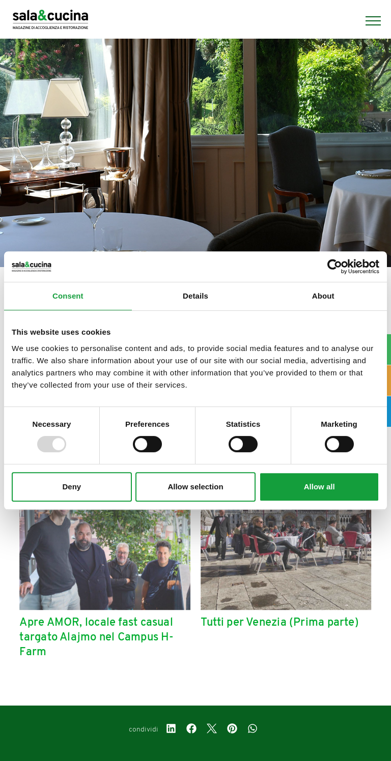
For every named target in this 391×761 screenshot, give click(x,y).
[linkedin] (171, 730)
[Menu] (368, 20)
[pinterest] (232, 730)
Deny (71, 486)
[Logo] (50, 21)
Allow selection (195, 486)
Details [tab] (195, 295)
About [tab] (323, 295)
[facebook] (191, 730)
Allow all (319, 486)
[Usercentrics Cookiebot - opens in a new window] (334, 266)
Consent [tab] (67, 295)
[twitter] (212, 730)
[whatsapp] (252, 730)
